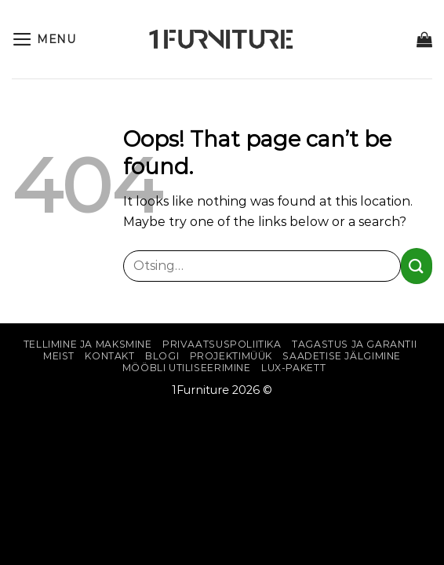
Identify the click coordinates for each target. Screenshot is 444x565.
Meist (59, 356)
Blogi (162, 356)
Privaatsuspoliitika (222, 344)
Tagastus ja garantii (354, 344)
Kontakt (109, 356)
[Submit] (416, 265)
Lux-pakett (293, 368)
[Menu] (44, 39)
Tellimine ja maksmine (88, 344)
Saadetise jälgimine (341, 356)
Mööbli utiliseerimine (186, 368)
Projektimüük (231, 356)
